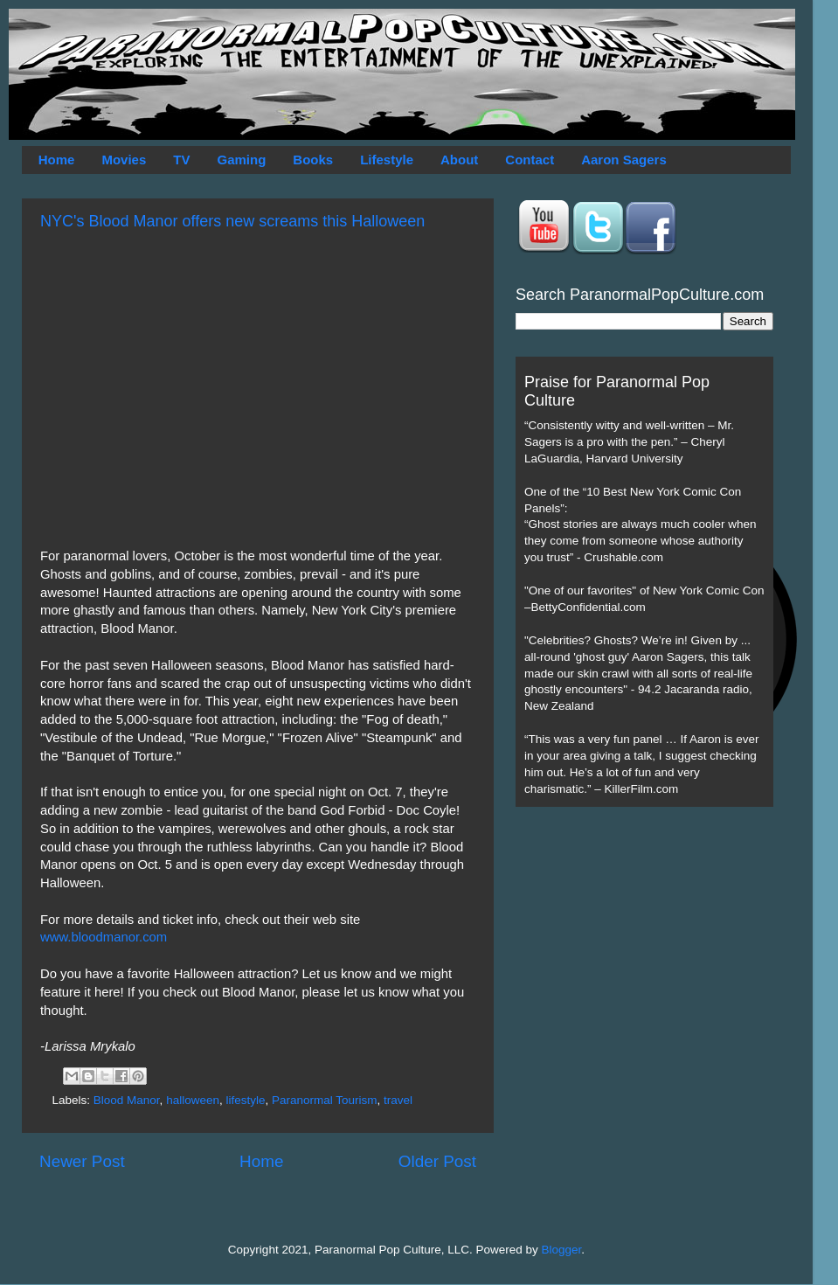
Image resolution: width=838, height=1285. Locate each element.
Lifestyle (386, 159)
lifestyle (245, 1100)
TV (181, 159)
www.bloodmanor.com (103, 937)
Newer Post (82, 1161)
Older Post (437, 1161)
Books (313, 159)
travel (398, 1100)
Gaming (241, 159)
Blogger (562, 1249)
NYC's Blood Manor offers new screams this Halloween (232, 221)
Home (56, 159)
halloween (192, 1100)
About (459, 159)
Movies (123, 159)
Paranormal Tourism (324, 1100)
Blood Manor (126, 1100)
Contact (529, 159)
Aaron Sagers (624, 159)
